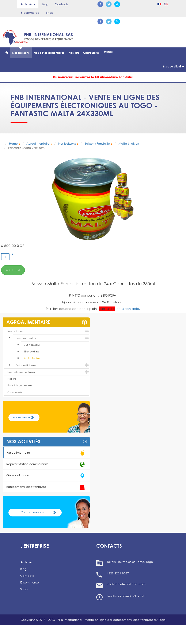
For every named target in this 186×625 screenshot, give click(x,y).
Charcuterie (91, 52)
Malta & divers (33, 358)
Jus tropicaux (32, 345)
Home (108, 52)
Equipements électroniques (46, 487)
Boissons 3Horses (26, 365)
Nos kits (74, 52)
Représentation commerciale (46, 464)
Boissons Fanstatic (26, 338)
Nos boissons (21, 52)
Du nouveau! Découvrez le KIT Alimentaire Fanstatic (93, 77)
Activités (26, 562)
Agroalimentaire (47, 453)
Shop (49, 13)
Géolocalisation (46, 475)
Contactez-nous (39, 512)
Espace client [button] (173, 66)
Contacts (61, 4)
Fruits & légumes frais (19, 385)
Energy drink (31, 351)
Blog (45, 4)
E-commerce (30, 13)
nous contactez (128, 308)
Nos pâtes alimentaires (49, 52)
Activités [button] (27, 4)
